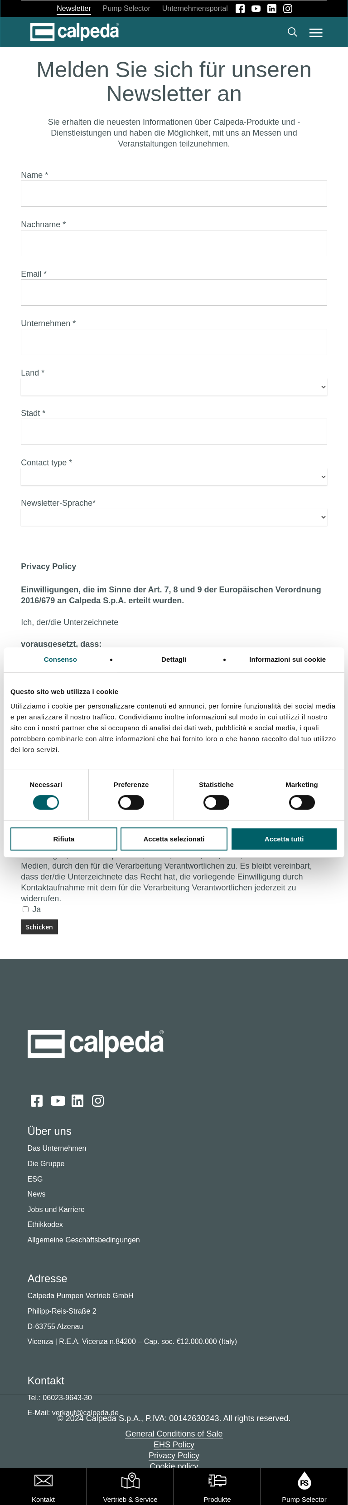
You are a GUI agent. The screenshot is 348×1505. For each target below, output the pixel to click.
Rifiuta (63, 839)
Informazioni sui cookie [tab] (287, 659)
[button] (316, 32)
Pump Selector (304, 1499)
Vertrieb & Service (130, 1499)
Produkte (217, 1499)
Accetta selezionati (173, 839)
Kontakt (43, 1499)
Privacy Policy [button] (174, 1455)
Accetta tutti (284, 839)
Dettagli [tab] (174, 659)
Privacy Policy (48, 566)
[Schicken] (39, 926)
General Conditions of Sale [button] (173, 1433)
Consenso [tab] (60, 659)
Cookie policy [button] (174, 1466)
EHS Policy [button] (174, 1444)
